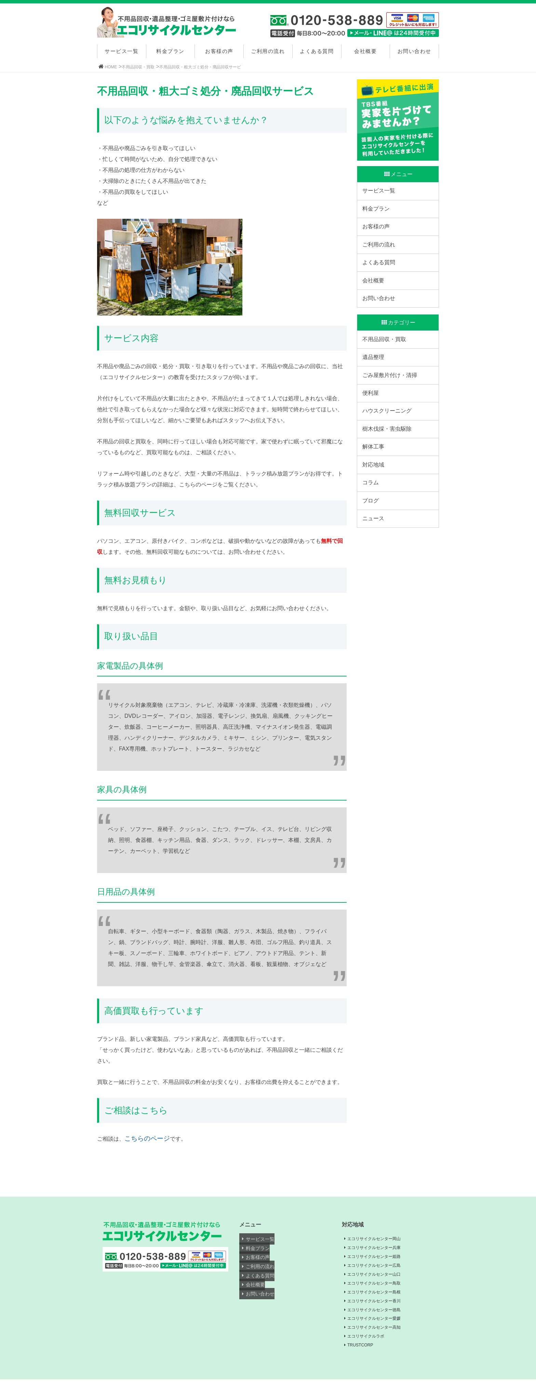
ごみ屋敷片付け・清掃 (391, 405)
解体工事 (375, 490)
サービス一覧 (121, 51)
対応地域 (375, 511)
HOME (111, 67)
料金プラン (170, 51)
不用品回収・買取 (138, 67)
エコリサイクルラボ (369, 1339)
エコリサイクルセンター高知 (379, 1330)
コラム (372, 532)
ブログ (372, 553)
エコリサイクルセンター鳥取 (379, 1284)
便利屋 (372, 426)
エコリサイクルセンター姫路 (379, 1257)
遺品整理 (375, 384)
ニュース (375, 574)
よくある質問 (317, 51)
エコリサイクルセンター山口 (379, 1275)
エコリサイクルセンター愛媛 (379, 1321)
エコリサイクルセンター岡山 (379, 1238)
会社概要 (365, 51)
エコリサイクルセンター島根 (379, 1294)
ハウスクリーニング (388, 448)
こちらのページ (147, 1138)
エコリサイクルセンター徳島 (379, 1312)
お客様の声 (219, 51)
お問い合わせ (414, 51)
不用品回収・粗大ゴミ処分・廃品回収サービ (200, 67)
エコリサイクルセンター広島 (379, 1266)
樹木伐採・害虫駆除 (388, 469)
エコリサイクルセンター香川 (379, 1302)
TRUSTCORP (363, 1348)
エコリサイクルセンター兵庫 (379, 1248)
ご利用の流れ (268, 51)
